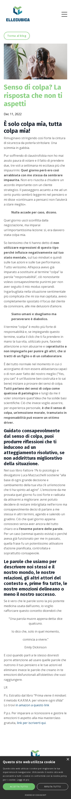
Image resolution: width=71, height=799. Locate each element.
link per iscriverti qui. (31, 723)
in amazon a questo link (32, 705)
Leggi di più (23, 779)
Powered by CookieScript (35, 795)
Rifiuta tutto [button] (52, 786)
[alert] (35, 777)
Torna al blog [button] (16, 36)
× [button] (67, 759)
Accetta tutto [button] (19, 786)
